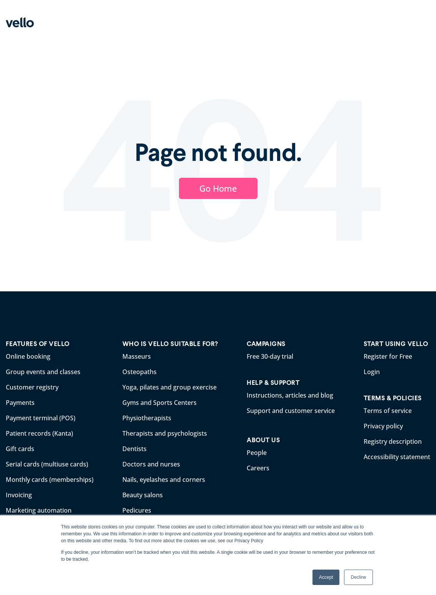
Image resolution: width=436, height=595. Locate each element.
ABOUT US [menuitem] (263, 440)
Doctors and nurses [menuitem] (151, 464)
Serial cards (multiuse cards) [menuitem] (47, 464)
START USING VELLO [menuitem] (396, 343)
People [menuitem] (257, 452)
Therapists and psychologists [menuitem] (164, 433)
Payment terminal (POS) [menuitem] (40, 418)
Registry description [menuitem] (393, 441)
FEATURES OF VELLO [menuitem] (38, 343)
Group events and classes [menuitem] (43, 372)
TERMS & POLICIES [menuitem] (393, 398)
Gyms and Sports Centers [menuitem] (159, 402)
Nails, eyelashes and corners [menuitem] (163, 479)
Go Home (218, 188)
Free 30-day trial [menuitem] (270, 356)
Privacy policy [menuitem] (383, 426)
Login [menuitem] (372, 372)
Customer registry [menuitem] (32, 387)
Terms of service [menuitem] (388, 410)
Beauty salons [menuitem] (142, 495)
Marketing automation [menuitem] (39, 510)
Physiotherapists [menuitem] (146, 418)
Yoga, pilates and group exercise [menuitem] (169, 387)
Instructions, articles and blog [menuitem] (290, 395)
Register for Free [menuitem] (388, 356)
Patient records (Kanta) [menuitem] (39, 433)
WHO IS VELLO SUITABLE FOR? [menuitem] (170, 343)
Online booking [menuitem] (28, 356)
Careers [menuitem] (258, 468)
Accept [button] (326, 577)
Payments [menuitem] (20, 402)
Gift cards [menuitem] (20, 449)
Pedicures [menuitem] (136, 510)
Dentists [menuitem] (134, 449)
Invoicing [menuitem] (19, 495)
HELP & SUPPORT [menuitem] (273, 382)
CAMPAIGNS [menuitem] (266, 343)
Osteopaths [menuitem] (139, 372)
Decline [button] (358, 577)
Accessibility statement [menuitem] (397, 457)
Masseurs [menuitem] (136, 356)
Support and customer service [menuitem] (291, 410)
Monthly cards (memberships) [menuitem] (50, 479)
